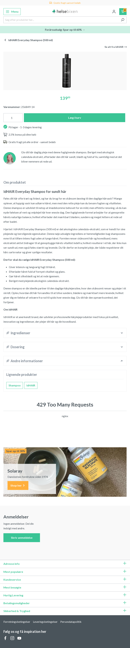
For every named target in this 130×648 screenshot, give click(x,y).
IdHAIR (30, 385)
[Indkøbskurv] (123, 11)
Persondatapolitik (70, 621)
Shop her (17, 485)
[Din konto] (114, 11)
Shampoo (15, 385)
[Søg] (123, 19)
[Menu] (12, 11)
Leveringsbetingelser (45, 621)
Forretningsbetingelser (16, 621)
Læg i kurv (74, 117)
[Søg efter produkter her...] (61, 19)
